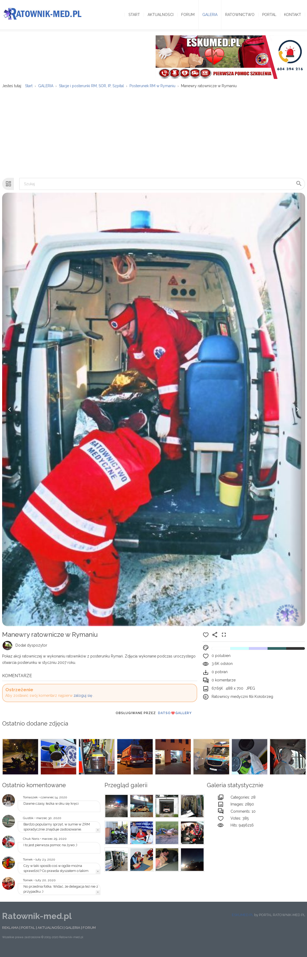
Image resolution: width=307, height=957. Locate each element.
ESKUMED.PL (242, 921)
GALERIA (72, 934)
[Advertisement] (153, 137)
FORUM (89, 934)
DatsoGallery (175, 719)
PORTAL (28, 934)
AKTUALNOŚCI (50, 934)
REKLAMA (10, 934)
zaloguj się (83, 702)
